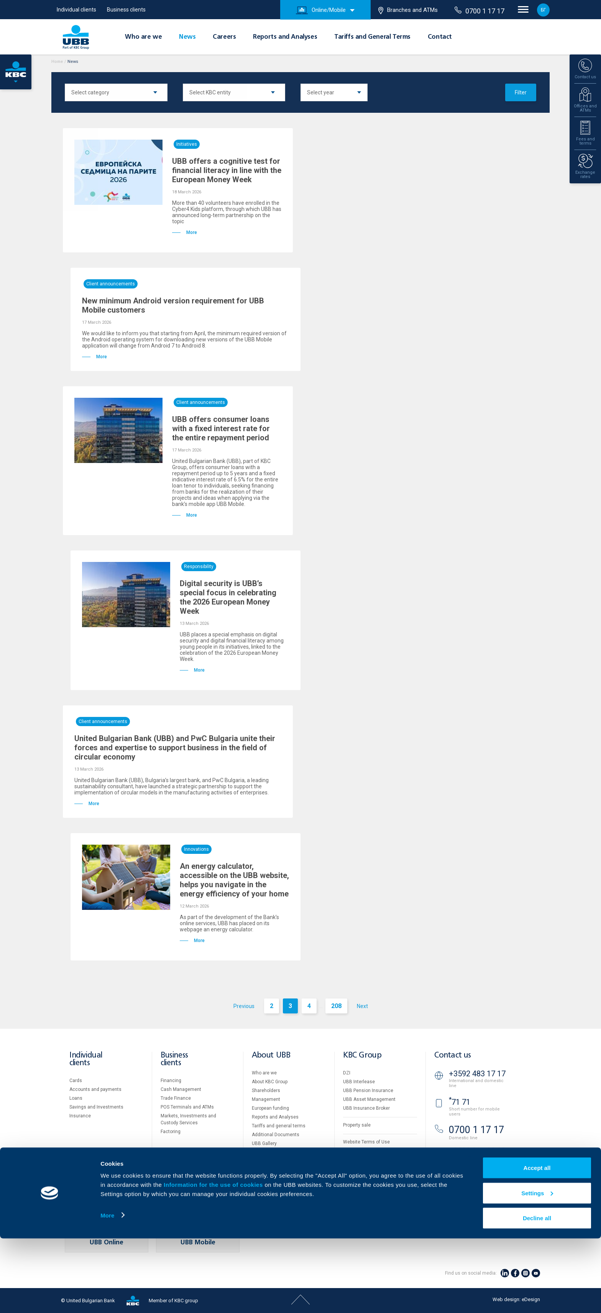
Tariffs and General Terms (372, 37)
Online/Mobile (321, 10)
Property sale (357, 1125)
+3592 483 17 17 (477, 1073)
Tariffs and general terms (278, 1125)
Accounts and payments (95, 1089)
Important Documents (366, 1168)
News (187, 37)
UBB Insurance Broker (366, 1108)
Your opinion (265, 1170)
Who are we (143, 37)
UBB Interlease (359, 1081)
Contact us (452, 1055)
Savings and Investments (96, 1107)
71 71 (459, 1102)
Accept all (537, 1242)
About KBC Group (269, 1081)
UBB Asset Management (369, 1099)
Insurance (80, 1116)
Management (266, 1099)
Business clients (126, 10)
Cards (75, 1080)
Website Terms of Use (366, 1142)
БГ (543, 10)
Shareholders (266, 1090)
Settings (537, 1267)
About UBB (271, 1055)
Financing (171, 1080)
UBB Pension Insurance (368, 1090)
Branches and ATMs (408, 10)
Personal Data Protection (369, 1159)
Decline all (537, 1292)
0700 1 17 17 (479, 11)
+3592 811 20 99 (477, 1150)
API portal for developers (368, 1177)
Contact (440, 37)
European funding (270, 1108)
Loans (75, 1098)
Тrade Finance (176, 1098)
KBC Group (362, 1055)
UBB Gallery (264, 1143)
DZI (346, 1073)
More (107, 1289)
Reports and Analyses (285, 37)
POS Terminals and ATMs (187, 1107)
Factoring (171, 1131)
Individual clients (76, 10)
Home (57, 61)
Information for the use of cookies (214, 1259)
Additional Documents (275, 1134)
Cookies (351, 1150)
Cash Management (181, 1089)
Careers (224, 37)
